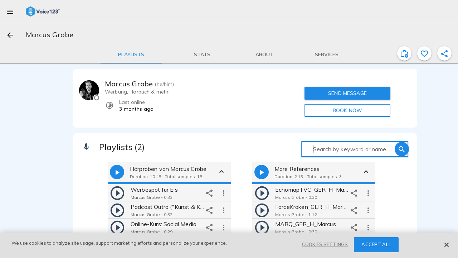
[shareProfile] (444, 53)
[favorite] (424, 53)
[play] (117, 193)
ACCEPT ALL (376, 244)
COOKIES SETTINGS (325, 244)
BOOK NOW (347, 110)
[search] (402, 149)
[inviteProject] (404, 53)
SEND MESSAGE (347, 93)
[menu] (10, 11)
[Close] (446, 245)
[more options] (223, 193)
